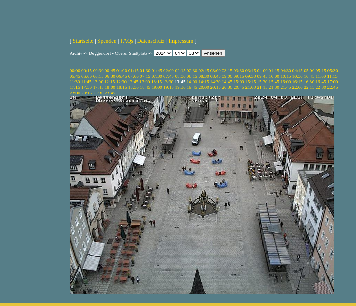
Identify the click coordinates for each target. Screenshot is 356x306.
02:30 (192, 70)
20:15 (215, 87)
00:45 (110, 70)
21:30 (274, 87)
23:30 (98, 92)
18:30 (133, 87)
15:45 (274, 81)
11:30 (75, 81)
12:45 (133, 81)
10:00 (274, 76)
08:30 (204, 76)
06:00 (86, 76)
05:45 (75, 76)
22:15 (309, 87)
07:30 (157, 76)
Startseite (83, 41)
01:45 (157, 70)
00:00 (75, 70)
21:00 (250, 87)
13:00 (144, 81)
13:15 (156, 81)
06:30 (110, 76)
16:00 (285, 81)
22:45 (332, 87)
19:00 (157, 87)
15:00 (239, 81)
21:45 (286, 87)
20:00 (204, 87)
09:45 (262, 76)
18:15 (121, 87)
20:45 (239, 87)
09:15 (239, 76)
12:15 (109, 81)
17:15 (75, 87)
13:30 (168, 81)
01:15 (133, 70)
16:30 (309, 81)
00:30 (98, 70)
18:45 (145, 87)
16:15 (297, 81)
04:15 (274, 70)
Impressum (181, 41)
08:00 (180, 76)
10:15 (286, 76)
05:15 (321, 70)
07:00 (133, 76)
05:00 (309, 70)
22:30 (321, 87)
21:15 (262, 87)
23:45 (110, 92)
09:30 (250, 76)
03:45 (250, 70)
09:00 (227, 76)
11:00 (321, 76)
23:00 (75, 92)
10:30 (297, 76)
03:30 (239, 70)
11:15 (332, 76)
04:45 (297, 70)
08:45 (215, 76)
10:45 (309, 76)
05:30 (332, 70)
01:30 (145, 70)
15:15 (250, 81)
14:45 (227, 81)
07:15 (145, 76)
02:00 (168, 70)
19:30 (180, 87)
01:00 (121, 70)
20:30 (227, 87)
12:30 (121, 81)
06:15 (98, 76)
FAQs (126, 41)
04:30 (286, 70)
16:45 (321, 81)
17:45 (98, 87)
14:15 (204, 81)
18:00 (110, 87)
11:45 (86, 81)
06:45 (121, 76)
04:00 (262, 70)
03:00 (215, 70)
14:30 (215, 81)
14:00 (192, 81)
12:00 (97, 81)
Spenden (106, 41)
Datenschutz (151, 41)
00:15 (86, 70)
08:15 (192, 76)
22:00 (297, 87)
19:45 (192, 87)
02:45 (204, 70)
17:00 (332, 81)
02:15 (180, 70)
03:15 (227, 70)
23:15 (86, 92)
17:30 (86, 87)
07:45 (168, 76)
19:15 (168, 87)
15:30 (262, 81)
